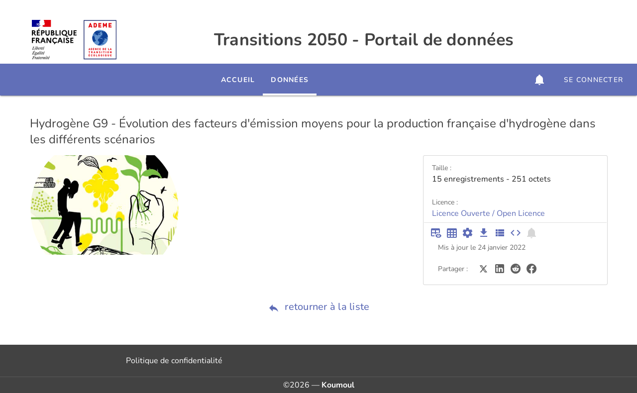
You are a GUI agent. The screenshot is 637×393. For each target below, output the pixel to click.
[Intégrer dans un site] (516, 233)
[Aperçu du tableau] (436, 233)
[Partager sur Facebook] (531, 268)
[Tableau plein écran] (452, 233)
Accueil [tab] (238, 80)
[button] (539, 80)
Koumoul (337, 385)
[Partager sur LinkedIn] (500, 268)
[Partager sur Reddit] (516, 268)
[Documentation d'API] (468, 233)
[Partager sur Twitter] (484, 268)
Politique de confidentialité (174, 360)
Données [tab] (290, 80)
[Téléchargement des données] (484, 233)
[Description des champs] (500, 233)
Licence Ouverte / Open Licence (488, 213)
